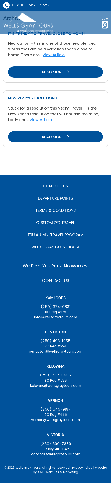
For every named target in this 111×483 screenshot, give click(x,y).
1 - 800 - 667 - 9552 (31, 5)
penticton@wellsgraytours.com (55, 351)
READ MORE (55, 72)
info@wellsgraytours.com (55, 317)
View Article (54, 55)
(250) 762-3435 (55, 375)
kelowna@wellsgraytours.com (55, 385)
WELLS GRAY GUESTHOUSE (55, 247)
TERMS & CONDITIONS (55, 210)
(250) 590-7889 (55, 443)
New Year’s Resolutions (32, 98)
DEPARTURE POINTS (55, 198)
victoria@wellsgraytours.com (55, 454)
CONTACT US (55, 186)
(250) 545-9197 (56, 409)
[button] (105, 22)
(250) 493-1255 (56, 341)
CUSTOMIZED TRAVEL (55, 222)
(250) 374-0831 (55, 306)
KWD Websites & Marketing (58, 472)
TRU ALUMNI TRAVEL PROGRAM (55, 234)
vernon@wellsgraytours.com (55, 419)
